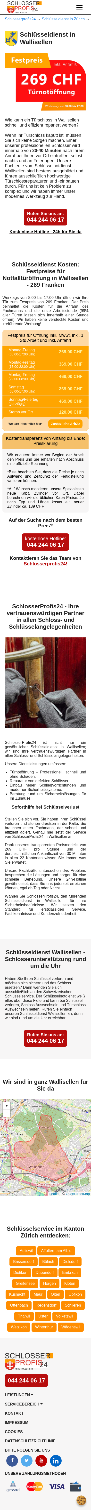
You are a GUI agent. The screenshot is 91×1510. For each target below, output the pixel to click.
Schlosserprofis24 (20, 19)
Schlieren (73, 1305)
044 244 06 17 (45, 217)
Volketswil (64, 1316)
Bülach (48, 1262)
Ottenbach (19, 1305)
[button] (6, 1105)
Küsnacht (17, 1294)
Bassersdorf (23, 1262)
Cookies (14, 1432)
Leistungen (17, 1395)
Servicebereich (22, 1404)
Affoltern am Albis (56, 1251)
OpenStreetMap (78, 1194)
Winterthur (44, 1327)
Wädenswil (70, 1327)
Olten (55, 1294)
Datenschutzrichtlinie (30, 1441)
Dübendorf (45, 1272)
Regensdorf (46, 1305)
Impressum (16, 1423)
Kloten (69, 1283)
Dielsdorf (70, 1262)
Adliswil (26, 1251)
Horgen (49, 1283)
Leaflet (54, 1194)
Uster (43, 1316)
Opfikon (75, 1294)
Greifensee (25, 1283)
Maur (38, 1294)
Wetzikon (19, 1327)
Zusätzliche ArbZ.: (65, 424)
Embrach (70, 1272)
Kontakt (14, 1413)
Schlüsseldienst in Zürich (63, 19)
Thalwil (24, 1316)
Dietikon (20, 1272)
